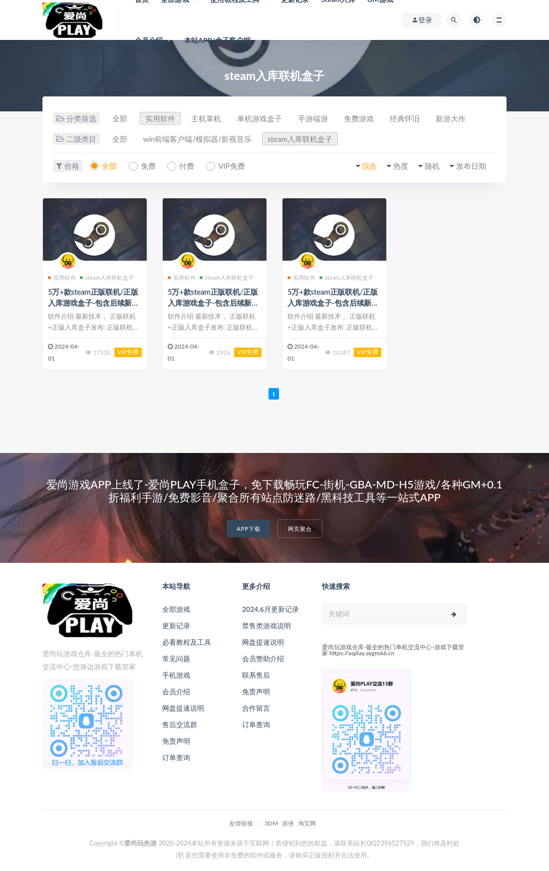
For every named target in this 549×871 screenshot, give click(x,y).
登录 (421, 20)
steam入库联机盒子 (300, 138)
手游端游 (313, 118)
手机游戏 (176, 675)
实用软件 (160, 118)
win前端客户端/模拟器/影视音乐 (197, 138)
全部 (119, 118)
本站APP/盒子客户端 (217, 40)
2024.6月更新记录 (270, 609)
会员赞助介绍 (263, 658)
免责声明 (176, 741)
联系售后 (256, 675)
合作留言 (256, 708)
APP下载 (249, 528)
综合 (369, 165)
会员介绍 (149, 40)
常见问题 (176, 658)
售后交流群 (179, 724)
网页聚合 (300, 528)
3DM (271, 823)
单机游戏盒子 (259, 118)
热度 (400, 165)
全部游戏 (176, 609)
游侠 (288, 823)
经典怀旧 (405, 118)
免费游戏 (359, 118)
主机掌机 (206, 118)
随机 (432, 165)
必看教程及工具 (186, 642)
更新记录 (176, 625)
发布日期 (471, 165)
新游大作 (451, 118)
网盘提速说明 (183, 708)
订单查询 (176, 757)
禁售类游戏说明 (266, 625)
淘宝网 (307, 823)
